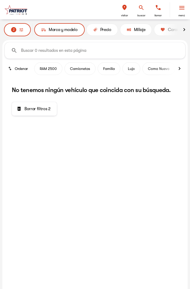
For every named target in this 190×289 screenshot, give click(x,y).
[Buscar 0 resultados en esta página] (95, 50)
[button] (124, 9)
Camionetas (80, 69)
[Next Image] (184, 30)
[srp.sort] (18, 68)
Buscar (141, 15)
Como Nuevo (158, 69)
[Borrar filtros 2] (34, 109)
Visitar (124, 15)
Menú (181, 15)
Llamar (158, 15)
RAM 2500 (48, 69)
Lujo (131, 69)
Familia (109, 69)
